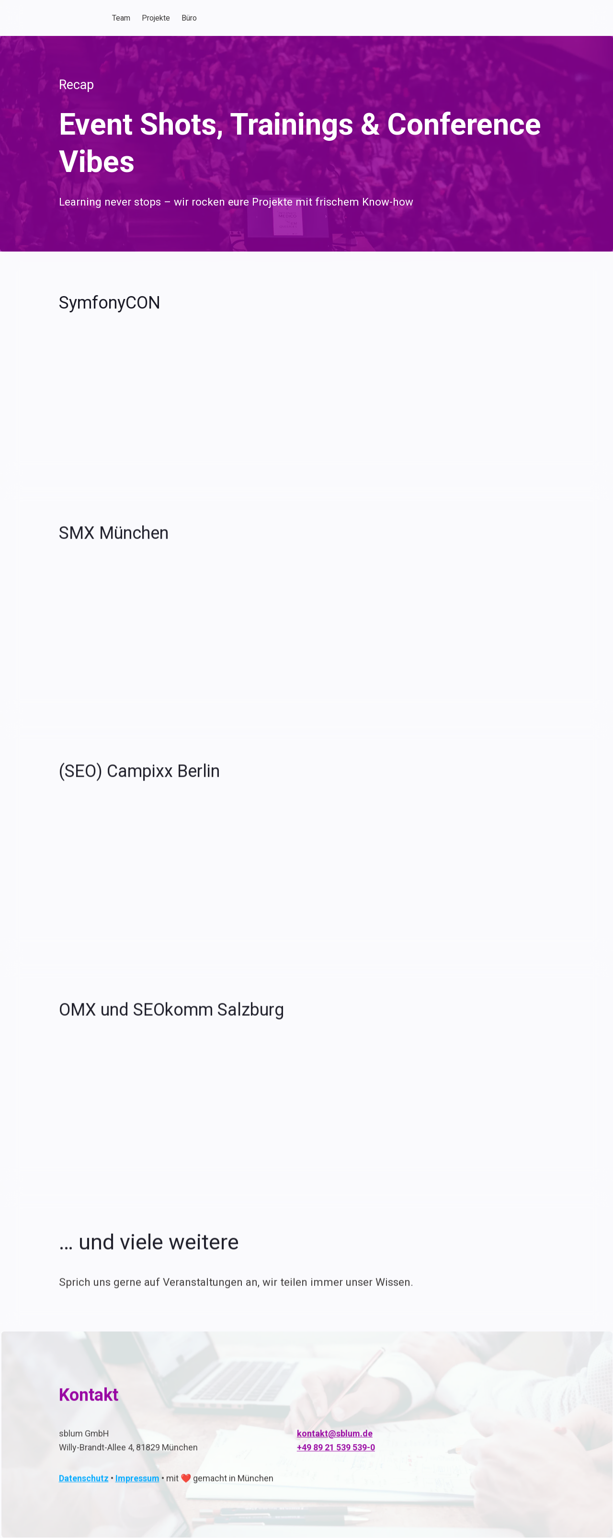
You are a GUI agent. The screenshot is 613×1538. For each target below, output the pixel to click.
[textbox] (306, 18)
